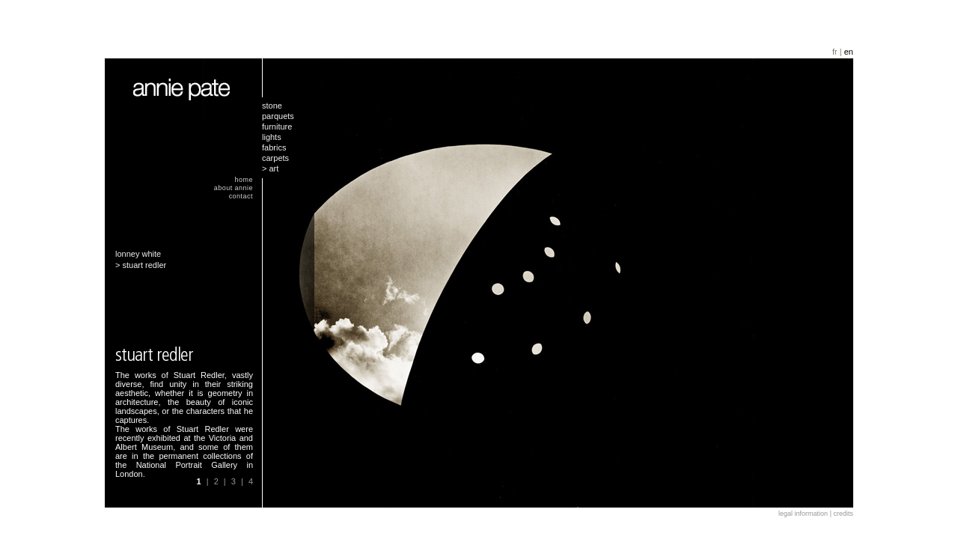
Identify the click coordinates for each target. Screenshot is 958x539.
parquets (278, 116)
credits (843, 513)
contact (241, 196)
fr (835, 51)
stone (272, 105)
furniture (277, 126)
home (244, 179)
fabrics (274, 147)
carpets (275, 157)
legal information (803, 513)
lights (271, 137)
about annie (233, 188)
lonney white (138, 253)
